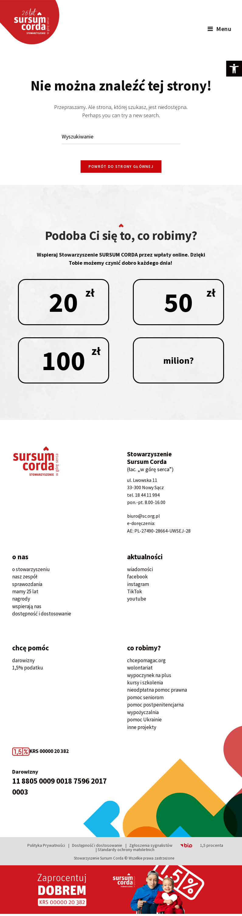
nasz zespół (24, 578)
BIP (179, 847)
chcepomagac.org (146, 662)
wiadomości (140, 571)
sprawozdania (27, 586)
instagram (138, 586)
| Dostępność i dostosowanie (95, 847)
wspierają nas (26, 608)
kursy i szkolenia (145, 684)
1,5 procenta (211, 847)
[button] (234, 69)
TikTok (134, 593)
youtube (136, 601)
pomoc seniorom (145, 699)
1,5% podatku (27, 669)
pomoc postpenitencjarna (155, 706)
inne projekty (141, 729)
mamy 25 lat (25, 593)
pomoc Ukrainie (144, 721)
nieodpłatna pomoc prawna (157, 692)
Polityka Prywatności (46, 847)
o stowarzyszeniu (31, 571)
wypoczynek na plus (149, 677)
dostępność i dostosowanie (41, 615)
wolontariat (140, 669)
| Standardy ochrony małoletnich (125, 851)
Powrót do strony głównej (121, 168)
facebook (137, 578)
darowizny (23, 662)
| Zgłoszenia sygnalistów (149, 847)
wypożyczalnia (143, 714)
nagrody (21, 601)
